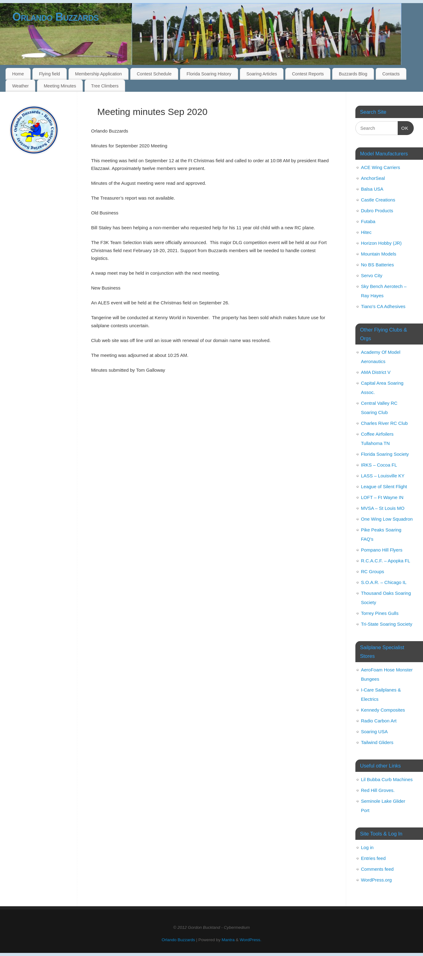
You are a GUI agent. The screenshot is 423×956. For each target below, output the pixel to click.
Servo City (371, 275)
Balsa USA (372, 189)
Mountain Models (378, 253)
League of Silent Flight (384, 486)
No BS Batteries (377, 264)
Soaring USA (374, 731)
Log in (367, 847)
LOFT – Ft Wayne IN (382, 497)
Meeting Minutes (60, 85)
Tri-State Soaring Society (386, 624)
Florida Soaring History (208, 73)
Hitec (366, 232)
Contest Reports (308, 73)
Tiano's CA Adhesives (383, 306)
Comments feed (377, 869)
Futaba (368, 221)
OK (403, 127)
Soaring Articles (261, 73)
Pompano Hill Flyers (381, 549)
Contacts (391, 73)
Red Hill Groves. (378, 790)
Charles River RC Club (384, 423)
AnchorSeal (373, 178)
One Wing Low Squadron (387, 519)
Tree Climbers (105, 85)
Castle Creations (378, 199)
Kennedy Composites (383, 710)
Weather (20, 85)
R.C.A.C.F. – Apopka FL (385, 560)
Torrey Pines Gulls (380, 613)
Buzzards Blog (353, 73)
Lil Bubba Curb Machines (387, 779)
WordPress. (250, 939)
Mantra (228, 939)
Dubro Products (377, 210)
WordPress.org (376, 879)
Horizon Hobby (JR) (381, 243)
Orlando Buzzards (55, 17)
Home (18, 73)
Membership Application (98, 73)
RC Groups (372, 571)
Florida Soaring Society (385, 454)
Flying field (49, 73)
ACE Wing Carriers (380, 167)
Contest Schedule (154, 73)
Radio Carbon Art (378, 720)
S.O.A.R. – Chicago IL (384, 582)
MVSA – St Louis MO (382, 508)
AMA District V (376, 372)
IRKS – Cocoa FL (379, 464)
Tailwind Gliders (377, 742)
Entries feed (373, 858)
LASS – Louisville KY (382, 475)
